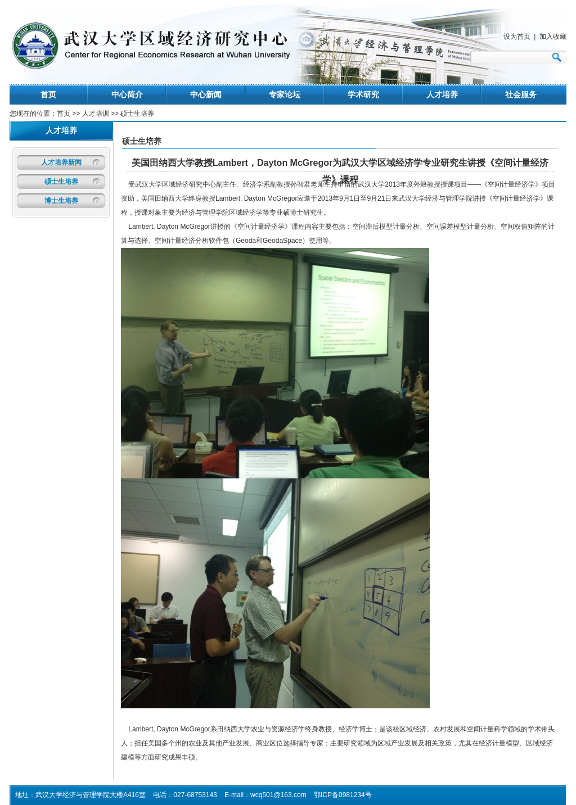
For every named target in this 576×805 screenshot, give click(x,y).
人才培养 (442, 94)
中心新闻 (206, 94)
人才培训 (96, 113)
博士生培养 (61, 201)
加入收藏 (552, 36)
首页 (48, 94)
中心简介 (127, 94)
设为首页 (516, 36)
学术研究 (363, 94)
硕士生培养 (61, 182)
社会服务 (521, 94)
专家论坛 (284, 94)
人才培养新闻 (61, 162)
